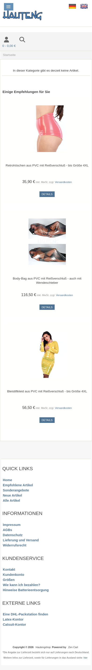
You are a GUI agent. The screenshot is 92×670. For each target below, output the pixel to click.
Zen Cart (73, 647)
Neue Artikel (12, 495)
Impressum (12, 525)
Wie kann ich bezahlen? (21, 585)
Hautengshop (43, 647)
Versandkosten (63, 182)
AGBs (7, 530)
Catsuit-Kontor (14, 624)
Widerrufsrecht (14, 545)
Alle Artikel (11, 500)
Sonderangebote (16, 490)
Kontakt (9, 569)
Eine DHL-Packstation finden (25, 614)
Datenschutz (12, 535)
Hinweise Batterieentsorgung (26, 590)
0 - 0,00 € (9, 46)
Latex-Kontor (13, 619)
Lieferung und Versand (21, 540)
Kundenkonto (13, 575)
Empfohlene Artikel (18, 485)
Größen (9, 580)
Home (7, 480)
